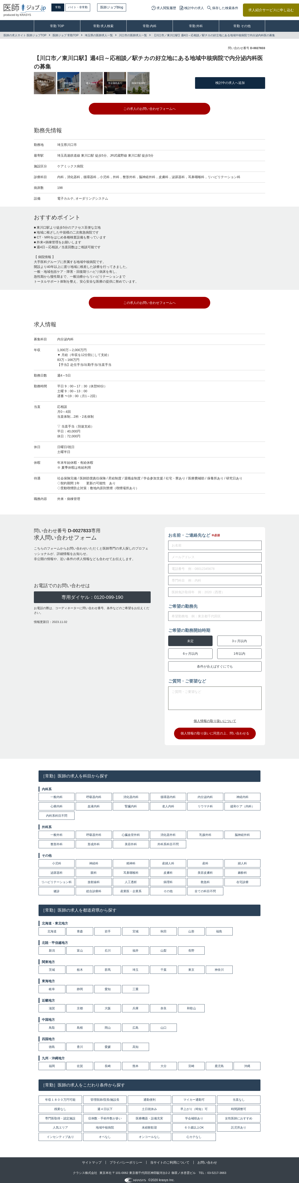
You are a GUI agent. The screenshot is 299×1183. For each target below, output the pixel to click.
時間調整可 (238, 1105)
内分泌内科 (205, 793)
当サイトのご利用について (169, 1159)
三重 (135, 986)
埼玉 (135, 966)
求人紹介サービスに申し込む (271, 10)
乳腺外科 (205, 831)
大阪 (108, 1005)
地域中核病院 (105, 1124)
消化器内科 (131, 793)
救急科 (205, 879)
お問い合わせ (207, 1159)
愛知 (108, 986)
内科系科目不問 (56, 812)
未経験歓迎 (149, 1124)
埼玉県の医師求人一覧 (99, 35)
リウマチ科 (205, 803)
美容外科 (131, 841)
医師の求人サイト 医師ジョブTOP (25, 35)
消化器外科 (168, 831)
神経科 (93, 860)
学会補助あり (194, 1115)
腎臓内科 (131, 803)
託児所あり (238, 1124)
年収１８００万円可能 (60, 1096)
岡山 (108, 1024)
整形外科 (56, 841)
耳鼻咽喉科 (131, 869)
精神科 (130, 860)
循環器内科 (168, 793)
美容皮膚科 (205, 869)
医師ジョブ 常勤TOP (66, 35)
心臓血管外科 (131, 831)
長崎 (108, 1063)
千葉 (163, 966)
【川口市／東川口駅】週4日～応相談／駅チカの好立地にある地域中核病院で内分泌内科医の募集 (214, 35)
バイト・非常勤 (88, 7)
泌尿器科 (56, 869)
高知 (135, 1043)
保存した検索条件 (225, 8)
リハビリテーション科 (56, 879)
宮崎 (191, 1063)
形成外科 (94, 841)
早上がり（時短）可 (194, 1105)
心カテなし (194, 1133)
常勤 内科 (150, 26)
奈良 (163, 1005)
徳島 (52, 1043)
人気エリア (60, 1124)
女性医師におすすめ (238, 1115)
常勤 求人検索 (103, 26)
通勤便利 (149, 1096)
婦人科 (242, 860)
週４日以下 (105, 1105)
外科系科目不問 (168, 841)
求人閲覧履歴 (166, 8)
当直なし (239, 1096)
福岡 (52, 1063)
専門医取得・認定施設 (60, 1115)
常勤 (62, 7)
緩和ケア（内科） (242, 803)
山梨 (163, 947)
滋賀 (52, 1005)
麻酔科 (242, 869)
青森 (80, 928)
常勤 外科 (196, 26)
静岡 (80, 986)
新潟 (52, 947)
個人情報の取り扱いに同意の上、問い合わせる (215, 730)
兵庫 (135, 1005)
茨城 (52, 966)
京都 (80, 1005)
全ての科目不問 (205, 888)
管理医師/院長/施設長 (104, 1096)
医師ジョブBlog (124, 7)
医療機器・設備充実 (149, 1115)
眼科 (94, 869)
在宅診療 (242, 879)
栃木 (80, 966)
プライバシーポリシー (126, 1159)
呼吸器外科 (93, 831)
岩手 (108, 928)
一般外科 (56, 831)
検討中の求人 (194, 8)
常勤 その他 (242, 26)
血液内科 (94, 803)
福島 (219, 928)
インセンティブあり (60, 1133)
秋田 (163, 928)
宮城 (135, 928)
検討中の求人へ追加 (230, 83)
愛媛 (108, 1043)
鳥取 (52, 1024)
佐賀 (80, 1063)
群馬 (108, 966)
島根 (80, 1024)
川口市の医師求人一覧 (133, 35)
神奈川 (219, 966)
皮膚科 (168, 869)
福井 (135, 947)
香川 (80, 1043)
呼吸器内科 (93, 793)
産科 (205, 860)
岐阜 (52, 986)
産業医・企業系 (131, 888)
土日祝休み (149, 1105)
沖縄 (247, 1063)
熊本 (135, 1063)
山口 (163, 1024)
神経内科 (242, 793)
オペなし (105, 1133)
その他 (168, 888)
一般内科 (56, 793)
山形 (191, 928)
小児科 (56, 860)
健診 (56, 888)
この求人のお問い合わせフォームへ (149, 109)
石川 (108, 947)
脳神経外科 (242, 831)
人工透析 (131, 879)
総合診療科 (93, 888)
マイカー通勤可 (194, 1096)
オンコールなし (149, 1133)
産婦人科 (168, 860)
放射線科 (94, 879)
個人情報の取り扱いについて (215, 717)
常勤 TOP (57, 26)
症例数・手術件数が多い (105, 1115)
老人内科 (168, 803)
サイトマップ (92, 1159)
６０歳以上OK (194, 1124)
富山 (80, 947)
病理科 (168, 879)
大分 (163, 1063)
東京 (191, 966)
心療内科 (56, 803)
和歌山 (191, 1005)
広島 (135, 1024)
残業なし (60, 1105)
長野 (191, 947)
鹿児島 (219, 1063)
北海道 (52, 928)
